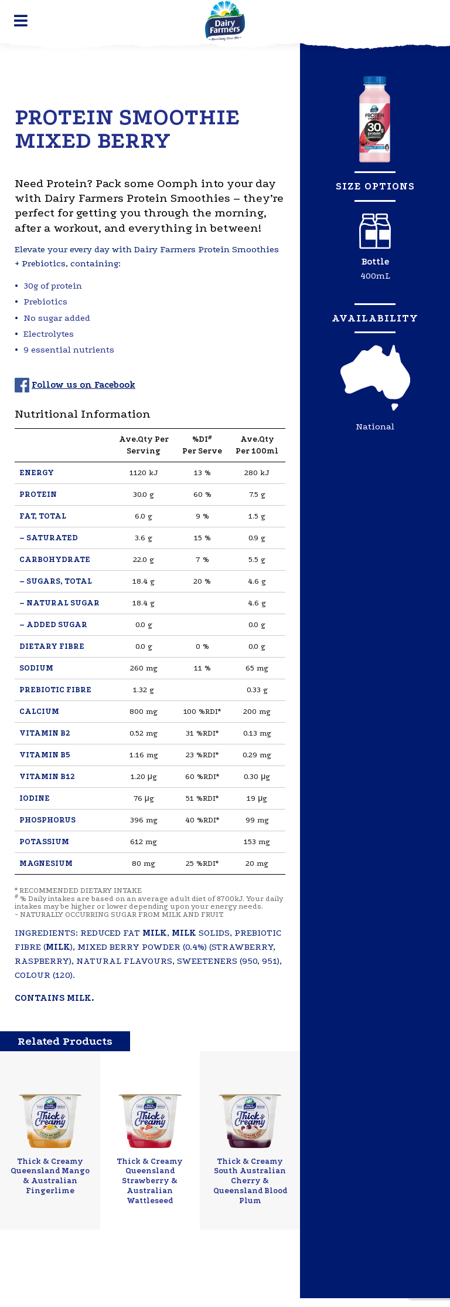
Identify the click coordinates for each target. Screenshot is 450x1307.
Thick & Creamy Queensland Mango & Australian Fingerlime (50, 1176)
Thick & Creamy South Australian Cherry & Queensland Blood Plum (250, 1181)
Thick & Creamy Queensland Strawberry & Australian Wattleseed (150, 1181)
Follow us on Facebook (83, 385)
